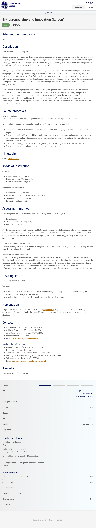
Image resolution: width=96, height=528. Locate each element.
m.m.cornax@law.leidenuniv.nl (25, 338)
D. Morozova (88, 393)
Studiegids (89, 2)
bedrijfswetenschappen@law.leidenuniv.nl (29, 361)
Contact (60, 520)
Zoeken (49, 13)
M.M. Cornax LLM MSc (85, 396)
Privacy (52, 520)
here (22, 312)
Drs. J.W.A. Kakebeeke (85, 391)
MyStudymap (48, 309)
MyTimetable (13, 158)
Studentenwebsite (40, 520)
